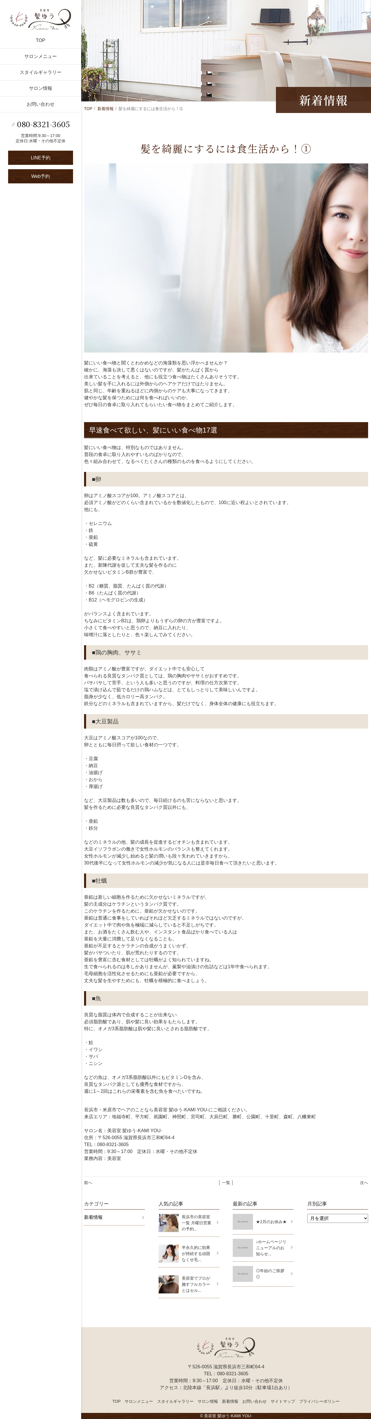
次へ (364, 1182)
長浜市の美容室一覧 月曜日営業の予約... (196, 1222)
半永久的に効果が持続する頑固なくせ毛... (196, 1253)
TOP (41, 40)
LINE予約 (40, 157)
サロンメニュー (40, 56)
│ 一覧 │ (226, 1182)
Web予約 (40, 176)
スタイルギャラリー (40, 72)
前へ (88, 1182)
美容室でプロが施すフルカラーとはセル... (196, 1284)
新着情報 (105, 108)
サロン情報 (40, 88)
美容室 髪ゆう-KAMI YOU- (228, 1415)
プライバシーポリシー (319, 1401)
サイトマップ (283, 1401)
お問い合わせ (40, 104)
